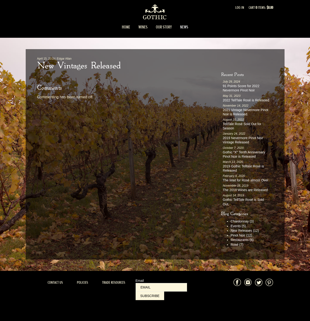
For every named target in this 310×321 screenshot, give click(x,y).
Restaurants (242, 240)
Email (140, 281)
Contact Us (55, 282)
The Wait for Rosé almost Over (245, 180)
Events (238, 226)
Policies (82, 282)
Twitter (258, 282)
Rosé (237, 244)
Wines (143, 27)
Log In (239, 7)
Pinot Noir (241, 235)
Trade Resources (113, 282)
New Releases (245, 230)
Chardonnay (242, 221)
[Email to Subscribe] (161, 287)
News (184, 27)
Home (126, 27)
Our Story (164, 27)
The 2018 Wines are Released (245, 190)
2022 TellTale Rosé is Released (246, 100)
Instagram (248, 282)
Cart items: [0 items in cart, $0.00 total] (261, 7)
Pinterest (269, 282)
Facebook (237, 282)
